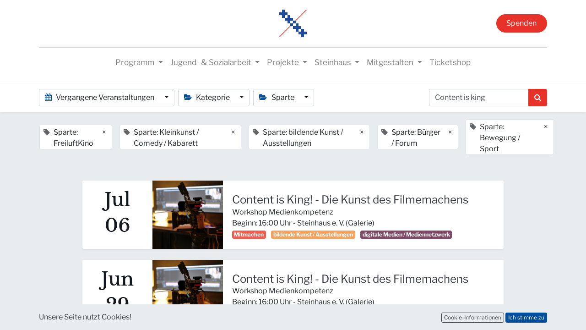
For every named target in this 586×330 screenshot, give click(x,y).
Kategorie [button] (207, 97)
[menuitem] (450, 62)
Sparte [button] (277, 97)
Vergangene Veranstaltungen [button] (100, 97)
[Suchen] (537, 97)
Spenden (521, 23)
